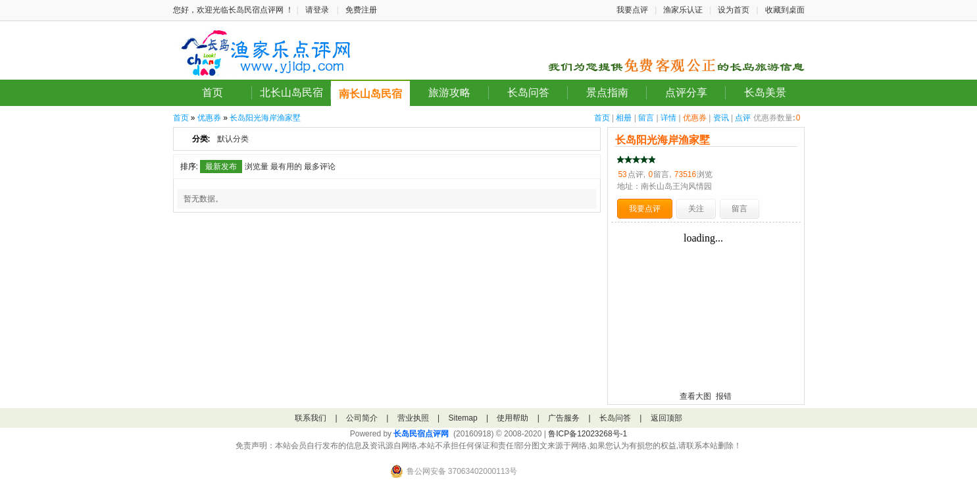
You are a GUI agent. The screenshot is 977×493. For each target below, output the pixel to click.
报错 (724, 396)
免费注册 (361, 9)
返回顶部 (666, 418)
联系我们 (310, 418)
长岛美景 (765, 92)
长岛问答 (528, 92)
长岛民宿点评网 (421, 433)
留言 (646, 117)
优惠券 (695, 117)
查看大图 (695, 396)
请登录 (317, 9)
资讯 (721, 117)
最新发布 (221, 166)
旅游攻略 (449, 92)
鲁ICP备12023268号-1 (587, 433)
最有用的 (286, 166)
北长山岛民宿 (291, 92)
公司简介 (362, 418)
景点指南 (607, 92)
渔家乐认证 (683, 9)
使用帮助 (512, 418)
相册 (624, 117)
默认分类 (233, 138)
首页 (212, 92)
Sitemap (463, 418)
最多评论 (320, 166)
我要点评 (632, 9)
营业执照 (413, 418)
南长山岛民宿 (370, 93)
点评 (743, 117)
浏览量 (256, 166)
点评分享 (686, 92)
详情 (668, 117)
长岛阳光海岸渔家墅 (265, 117)
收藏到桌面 (785, 9)
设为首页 (733, 9)
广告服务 (564, 418)
